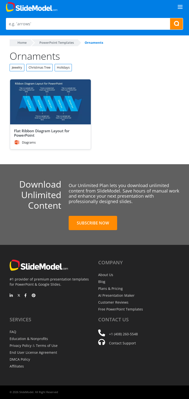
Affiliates (17, 366)
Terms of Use (47, 345)
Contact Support (122, 343)
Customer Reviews (113, 302)
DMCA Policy (20, 359)
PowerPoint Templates (56, 42)
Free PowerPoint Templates (120, 309)
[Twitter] (19, 295)
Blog (101, 281)
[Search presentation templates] (176, 24)
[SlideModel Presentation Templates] (31, 7)
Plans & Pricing (110, 288)
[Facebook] (26, 295)
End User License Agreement (33, 352)
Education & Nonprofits (29, 338)
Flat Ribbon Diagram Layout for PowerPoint (41, 133)
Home (22, 42)
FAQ (13, 331)
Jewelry (17, 67)
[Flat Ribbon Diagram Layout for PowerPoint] (50, 102)
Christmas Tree (39, 67)
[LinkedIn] (11, 295)
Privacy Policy (21, 345)
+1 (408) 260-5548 (123, 334)
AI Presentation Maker (116, 295)
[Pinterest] (33, 295)
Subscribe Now (93, 223)
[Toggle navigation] (180, 7)
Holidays (63, 67)
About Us (105, 274)
